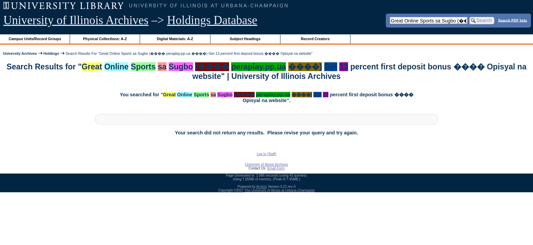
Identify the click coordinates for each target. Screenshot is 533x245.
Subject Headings (245, 39)
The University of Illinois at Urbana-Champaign (280, 190)
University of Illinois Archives (76, 20)
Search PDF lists (512, 20)
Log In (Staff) (266, 154)
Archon (261, 187)
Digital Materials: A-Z (175, 39)
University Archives (20, 53)
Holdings (51, 53)
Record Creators (315, 39)
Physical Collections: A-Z (105, 39)
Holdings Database (212, 20)
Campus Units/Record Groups (35, 39)
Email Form (276, 168)
